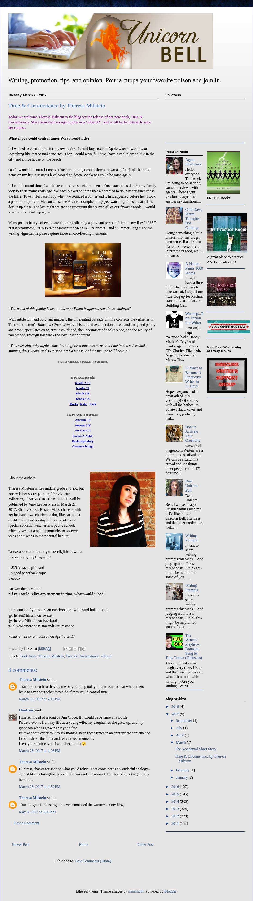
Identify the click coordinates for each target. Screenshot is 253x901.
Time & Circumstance (82, 656)
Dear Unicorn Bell (191, 485)
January (182, 777)
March (181, 742)
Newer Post (20, 844)
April (180, 735)
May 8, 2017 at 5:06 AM (37, 812)
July (179, 728)
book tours (28, 656)
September (184, 721)
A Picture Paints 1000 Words (194, 268)
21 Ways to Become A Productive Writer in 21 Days (193, 377)
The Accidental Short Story (195, 749)
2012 (175, 816)
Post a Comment (26, 823)
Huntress (26, 710)
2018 (175, 707)
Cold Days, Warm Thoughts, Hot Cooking (193, 218)
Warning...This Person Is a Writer (194, 318)
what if (106, 656)
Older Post (146, 844)
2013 (175, 809)
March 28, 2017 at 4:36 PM (39, 751)
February (183, 770)
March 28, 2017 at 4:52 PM (39, 787)
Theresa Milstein (51, 656)
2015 (175, 794)
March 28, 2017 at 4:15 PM (39, 699)
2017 (175, 714)
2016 (175, 787)
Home (83, 844)
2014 (175, 801)
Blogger (170, 891)
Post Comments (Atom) (93, 861)
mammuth (136, 891)
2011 (175, 823)
